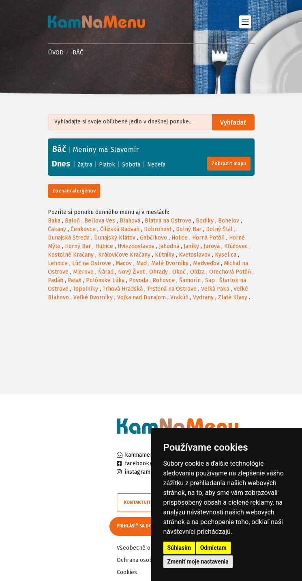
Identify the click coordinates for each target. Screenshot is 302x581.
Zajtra (84, 164)
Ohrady (158, 271)
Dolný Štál (219, 229)
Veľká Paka (215, 288)
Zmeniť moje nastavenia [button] (198, 561)
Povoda (138, 280)
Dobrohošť (157, 229)
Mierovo (83, 271)
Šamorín (190, 280)
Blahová (130, 220)
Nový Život (131, 271)
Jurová (211, 246)
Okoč (179, 271)
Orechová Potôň (230, 271)
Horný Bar (78, 246)
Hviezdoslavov (136, 246)
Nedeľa (156, 164)
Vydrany (203, 297)
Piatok (107, 164)
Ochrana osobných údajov (150, 559)
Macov (124, 263)
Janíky (191, 246)
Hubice (104, 246)
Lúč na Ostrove (91, 263)
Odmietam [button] (213, 547)
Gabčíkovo (153, 237)
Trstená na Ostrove (172, 288)
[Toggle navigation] (245, 21)
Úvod (56, 52)
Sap (210, 280)
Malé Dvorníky (169, 263)
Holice (179, 237)
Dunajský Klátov (114, 237)
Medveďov (206, 263)
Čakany (57, 229)
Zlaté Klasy (232, 297)
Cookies (127, 571)
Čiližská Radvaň (119, 229)
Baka (54, 220)
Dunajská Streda (69, 237)
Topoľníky (85, 288)
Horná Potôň (208, 237)
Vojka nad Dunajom (141, 297)
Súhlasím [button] (179, 547)
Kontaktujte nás (143, 502)
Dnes (61, 163)
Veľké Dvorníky (93, 297)
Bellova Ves (99, 220)
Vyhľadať (234, 122)
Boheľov (228, 220)
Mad (141, 263)
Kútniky (164, 254)
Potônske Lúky (105, 280)
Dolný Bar (188, 229)
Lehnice (58, 263)
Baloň (72, 220)
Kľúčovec (236, 246)
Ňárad (106, 271)
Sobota (131, 164)
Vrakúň (179, 297)
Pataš (74, 280)
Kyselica (225, 254)
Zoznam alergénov (74, 191)
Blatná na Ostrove (168, 220)
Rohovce (163, 280)
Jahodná (169, 246)
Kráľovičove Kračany (124, 254)
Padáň (55, 280)
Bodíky (205, 220)
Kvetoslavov (194, 254)
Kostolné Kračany (71, 254)
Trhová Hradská (123, 288)
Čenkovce (83, 229)
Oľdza (197, 271)
